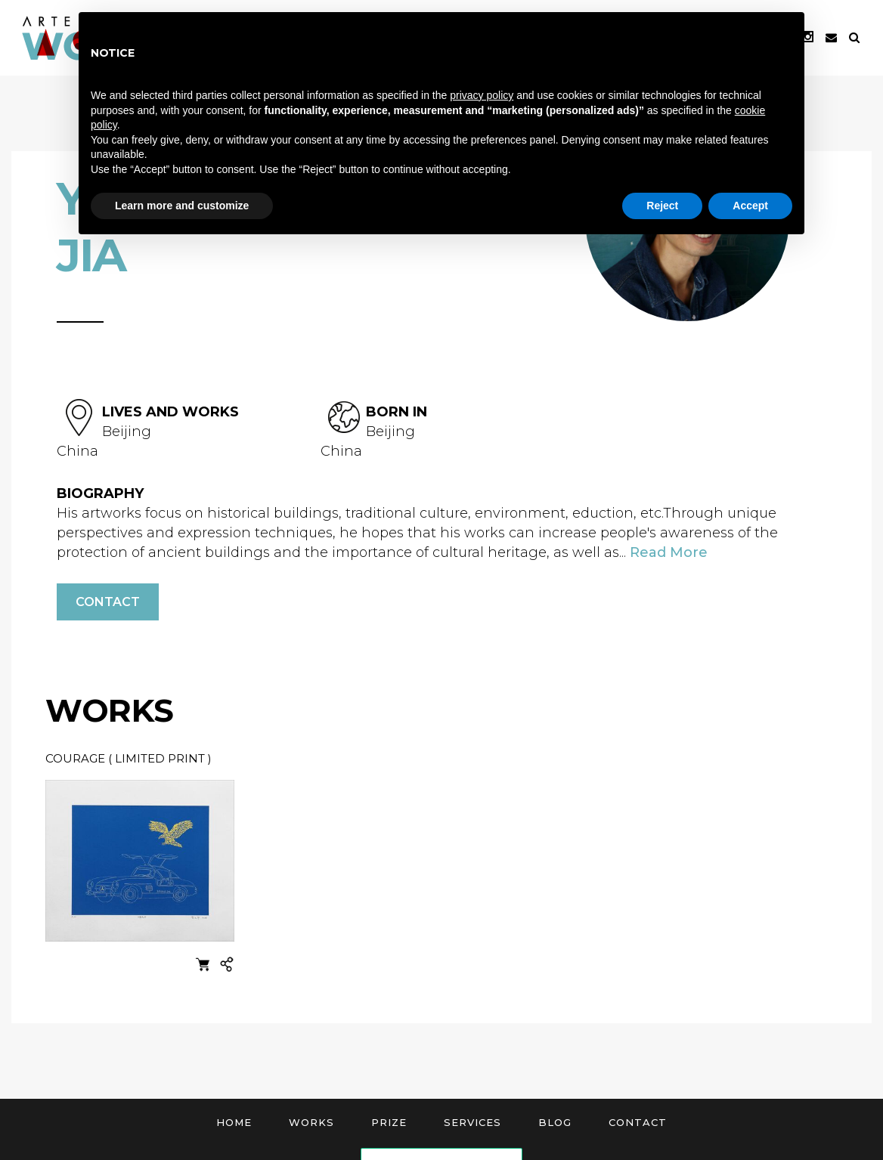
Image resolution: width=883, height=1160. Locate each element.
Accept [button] (750, 206)
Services (472, 1122)
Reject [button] (662, 206)
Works (311, 1122)
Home (234, 1122)
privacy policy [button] (481, 95)
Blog (555, 1122)
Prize (389, 1122)
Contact (108, 602)
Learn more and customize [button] (182, 206)
